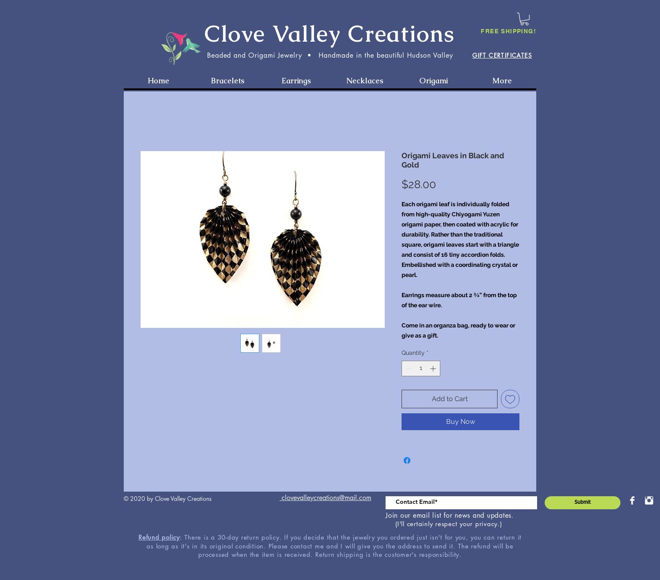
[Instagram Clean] (649, 500)
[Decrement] (408, 368)
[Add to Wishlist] (510, 399)
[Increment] (433, 368)
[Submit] (582, 502)
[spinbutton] (420, 368)
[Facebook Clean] (632, 500)
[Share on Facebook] (407, 460)
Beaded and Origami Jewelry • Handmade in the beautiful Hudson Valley (330, 55)
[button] (524, 19)
